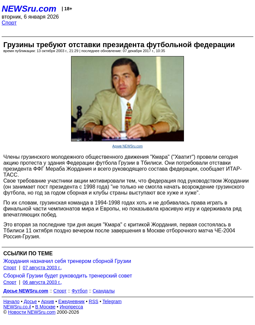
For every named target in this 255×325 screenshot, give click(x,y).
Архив (47, 301)
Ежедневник (71, 301)
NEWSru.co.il (17, 306)
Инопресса (71, 306)
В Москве (45, 306)
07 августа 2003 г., (42, 267)
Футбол (80, 290)
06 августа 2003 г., (42, 282)
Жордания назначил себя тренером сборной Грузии (67, 261)
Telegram (112, 301)
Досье (30, 301)
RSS (93, 301)
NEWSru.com (29, 9)
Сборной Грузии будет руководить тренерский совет (67, 276)
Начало (11, 301)
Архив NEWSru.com (127, 146)
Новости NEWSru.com (31, 312)
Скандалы (104, 290)
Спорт (9, 23)
